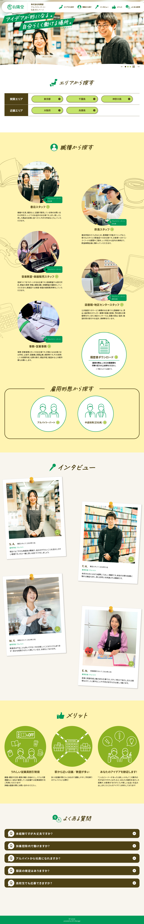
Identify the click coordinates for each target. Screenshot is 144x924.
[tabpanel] (72, 33)
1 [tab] (125, 66)
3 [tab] (130, 66)
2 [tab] (128, 66)
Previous (122, 67)
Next (138, 67)
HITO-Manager (76, 921)
